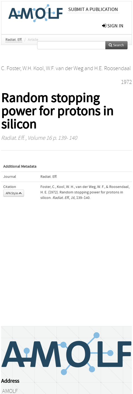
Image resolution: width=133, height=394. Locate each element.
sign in (112, 26)
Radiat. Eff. (13, 40)
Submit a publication (93, 9)
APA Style (14, 193)
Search (116, 45)
